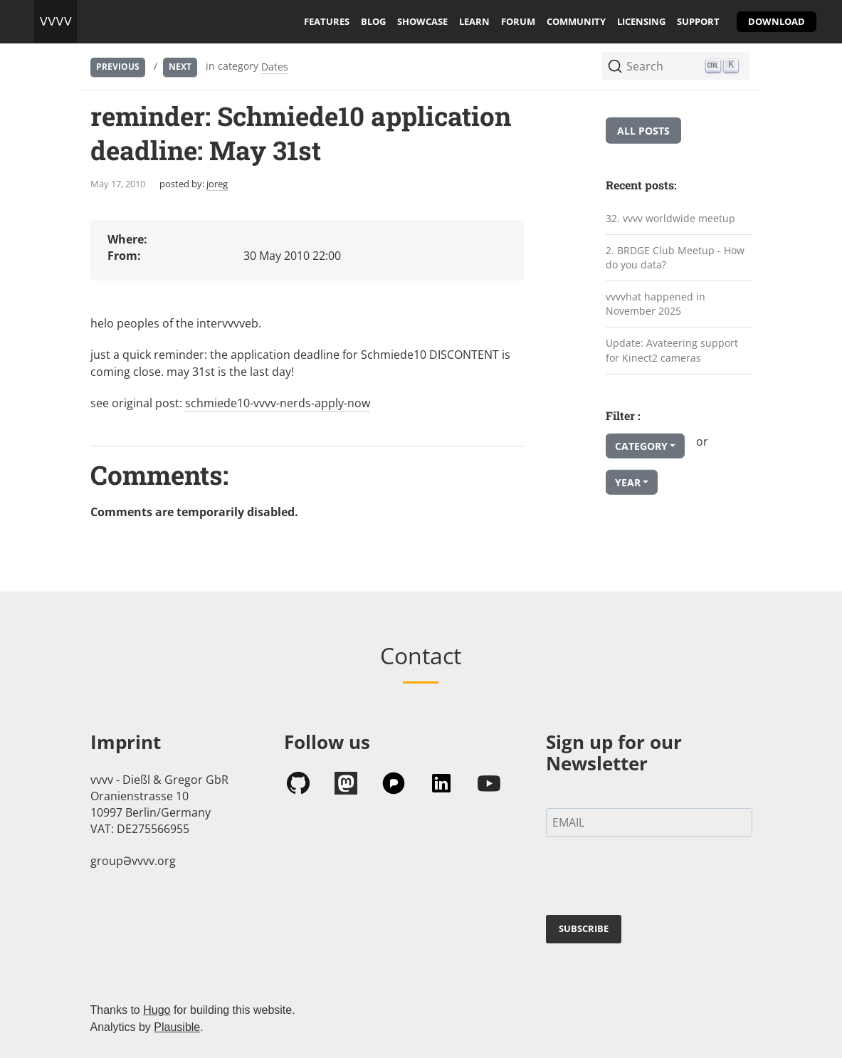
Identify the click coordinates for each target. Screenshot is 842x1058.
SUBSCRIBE (584, 928)
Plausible (177, 1027)
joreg (217, 183)
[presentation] (654, 878)
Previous (118, 67)
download (776, 21)
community (576, 21)
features (326, 21)
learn (474, 21)
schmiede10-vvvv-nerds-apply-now (277, 403)
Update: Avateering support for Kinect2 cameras (672, 350)
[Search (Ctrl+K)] (675, 66)
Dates (274, 66)
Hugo (156, 1010)
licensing (641, 21)
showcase (422, 21)
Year (628, 482)
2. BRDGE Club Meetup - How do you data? (675, 257)
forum (518, 21)
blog (373, 21)
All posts (643, 130)
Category (641, 446)
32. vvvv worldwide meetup (670, 218)
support (698, 21)
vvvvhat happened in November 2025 (655, 304)
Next (180, 67)
